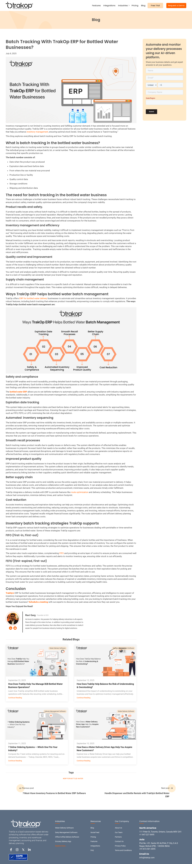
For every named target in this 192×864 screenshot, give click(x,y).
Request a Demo (176, 5)
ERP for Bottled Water (73, 778)
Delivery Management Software (123, 648)
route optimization (79, 492)
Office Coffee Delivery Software (67, 837)
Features (96, 5)
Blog (143, 5)
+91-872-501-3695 (147, 849)
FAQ (92, 850)
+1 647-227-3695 (146, 834)
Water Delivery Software (57, 648)
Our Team (118, 832)
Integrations (109, 5)
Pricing (135, 5)
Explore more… (60, 846)
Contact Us (119, 841)
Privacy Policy (120, 846)
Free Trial (155, 5)
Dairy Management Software (66, 832)
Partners (118, 837)
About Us (118, 828)
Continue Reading (15, 698)
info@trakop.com (147, 857)
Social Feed (95, 832)
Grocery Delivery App (63, 841)
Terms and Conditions (123, 850)
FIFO (61, 553)
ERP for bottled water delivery (33, 298)
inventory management (37, 132)
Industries (123, 5)
